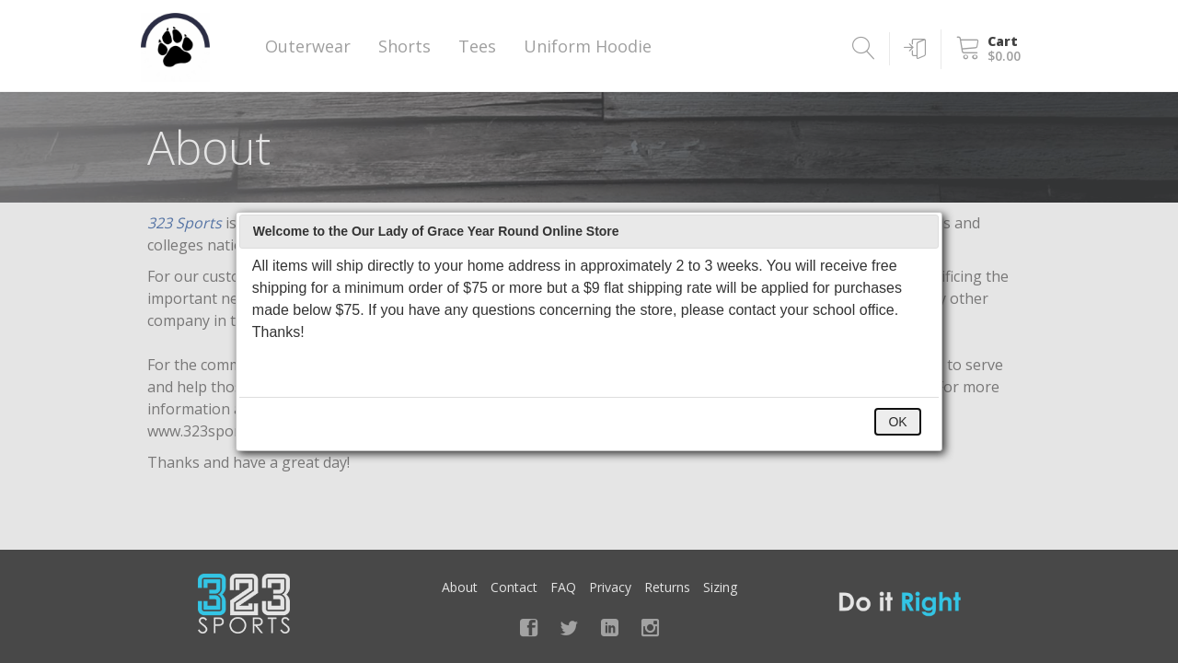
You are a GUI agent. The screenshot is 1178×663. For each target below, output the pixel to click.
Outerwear (308, 46)
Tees (477, 46)
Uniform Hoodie (588, 46)
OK (897, 421)
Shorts (404, 46)
